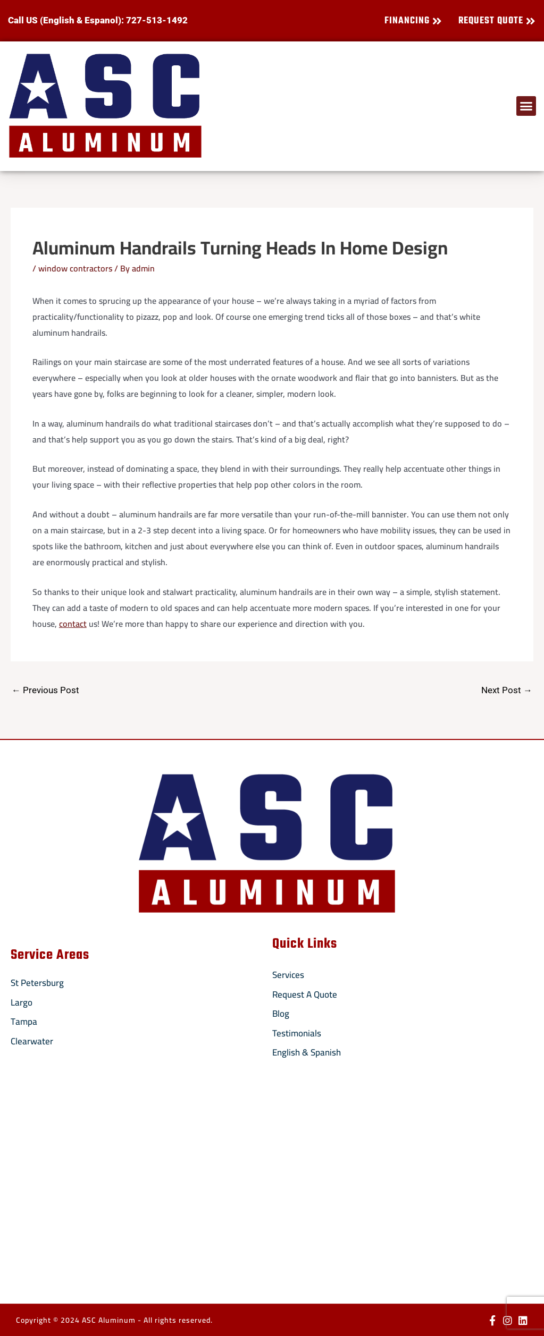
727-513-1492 (157, 20)
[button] (526, 106)
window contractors (75, 268)
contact (73, 624)
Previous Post (45, 690)
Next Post (506, 690)
